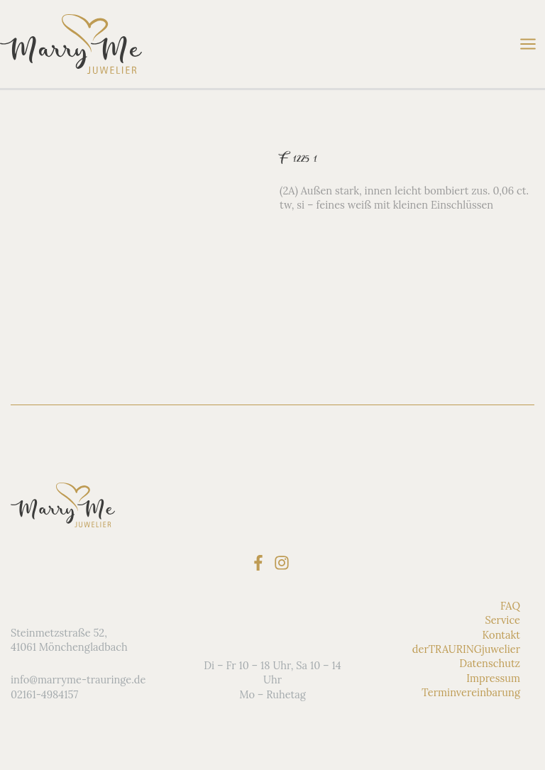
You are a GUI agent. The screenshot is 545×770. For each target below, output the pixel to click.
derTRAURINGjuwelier (466, 649)
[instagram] (284, 563)
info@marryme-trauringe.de (78, 679)
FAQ (510, 605)
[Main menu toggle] (528, 44)
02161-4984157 (44, 694)
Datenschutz (489, 663)
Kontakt (501, 634)
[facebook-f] (261, 563)
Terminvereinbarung (471, 692)
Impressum (493, 678)
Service (502, 620)
